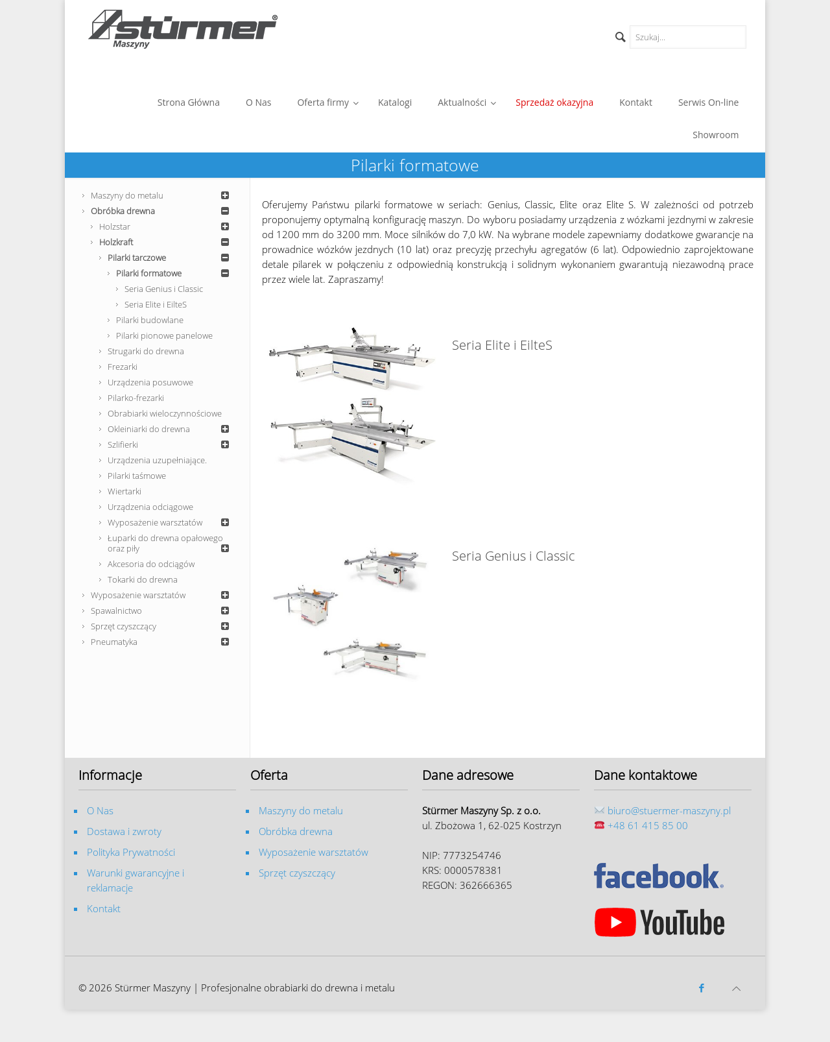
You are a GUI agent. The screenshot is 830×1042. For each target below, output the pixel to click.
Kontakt (104, 908)
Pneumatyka (162, 642)
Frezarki (122, 366)
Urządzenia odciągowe (150, 507)
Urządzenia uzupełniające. (157, 460)
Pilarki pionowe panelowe (164, 335)
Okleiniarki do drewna (170, 429)
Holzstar (166, 226)
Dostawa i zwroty (124, 831)
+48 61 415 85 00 (648, 825)
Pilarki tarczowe (170, 257)
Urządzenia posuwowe (150, 382)
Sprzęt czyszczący (162, 626)
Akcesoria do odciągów (151, 564)
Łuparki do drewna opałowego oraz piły (170, 543)
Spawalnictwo (162, 610)
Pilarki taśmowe (137, 475)
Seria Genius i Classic (163, 289)
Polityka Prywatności (131, 851)
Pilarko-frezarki (136, 398)
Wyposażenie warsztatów (170, 522)
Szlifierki (170, 444)
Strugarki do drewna (146, 351)
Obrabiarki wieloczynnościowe (165, 413)
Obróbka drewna (162, 211)
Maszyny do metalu (162, 195)
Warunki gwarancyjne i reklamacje (135, 880)
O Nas (100, 810)
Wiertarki (124, 491)
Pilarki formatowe (174, 273)
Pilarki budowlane (150, 320)
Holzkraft (166, 242)
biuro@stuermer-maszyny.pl (669, 810)
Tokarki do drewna (143, 579)
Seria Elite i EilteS (155, 304)
